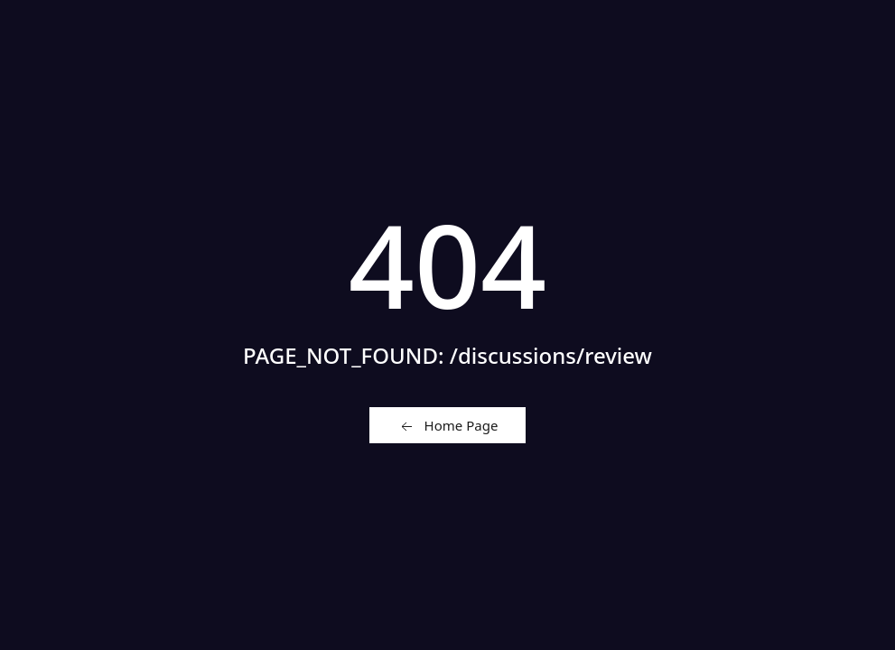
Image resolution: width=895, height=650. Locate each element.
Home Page (448, 426)
